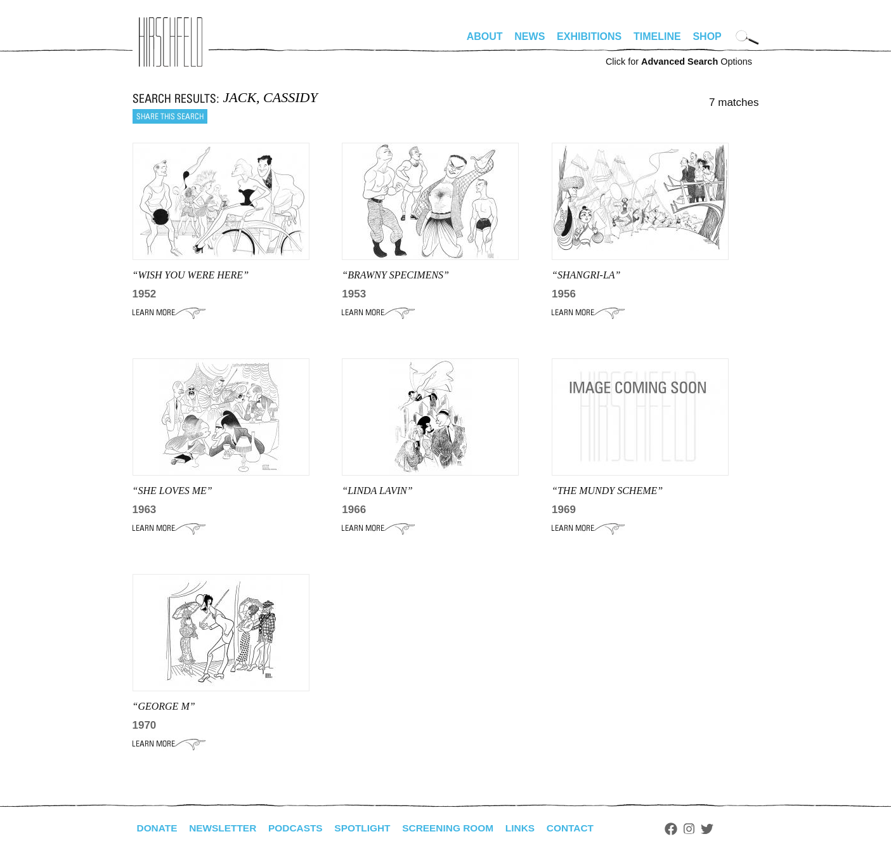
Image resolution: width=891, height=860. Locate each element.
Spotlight (370, 828)
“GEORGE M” (164, 706)
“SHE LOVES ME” (172, 490)
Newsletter (226, 828)
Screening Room (458, 828)
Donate (158, 828)
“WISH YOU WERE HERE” (191, 275)
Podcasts (301, 828)
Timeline (657, 36)
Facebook (686, 829)
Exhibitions (589, 36)
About (485, 36)
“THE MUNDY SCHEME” (607, 490)
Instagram (704, 829)
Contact (583, 828)
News (529, 36)
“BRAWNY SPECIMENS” (395, 275)
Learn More (169, 312)
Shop (707, 36)
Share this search (170, 116)
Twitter (721, 829)
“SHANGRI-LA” (586, 275)
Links (532, 828)
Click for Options (679, 61)
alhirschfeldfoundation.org (171, 42)
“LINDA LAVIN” (377, 490)
